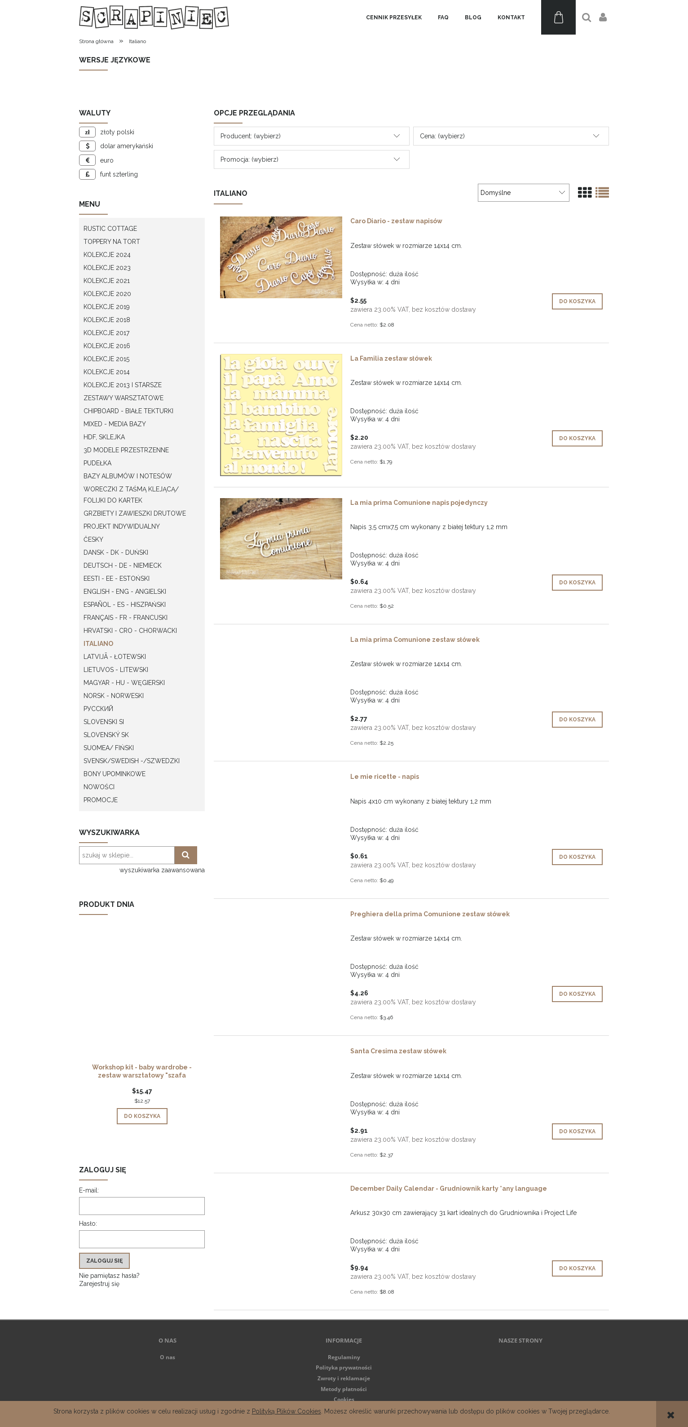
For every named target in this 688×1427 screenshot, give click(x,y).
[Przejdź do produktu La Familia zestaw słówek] (281, 415)
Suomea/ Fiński (109, 747)
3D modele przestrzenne (126, 450)
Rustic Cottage (110, 228)
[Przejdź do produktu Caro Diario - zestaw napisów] (281, 257)
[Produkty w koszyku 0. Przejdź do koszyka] (558, 17)
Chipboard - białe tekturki (128, 411)
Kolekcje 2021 (107, 280)
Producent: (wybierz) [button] (251, 136)
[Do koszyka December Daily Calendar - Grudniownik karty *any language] (577, 1268)
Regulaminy (344, 1357)
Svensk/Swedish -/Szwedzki (132, 760)
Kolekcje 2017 (106, 332)
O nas (167, 1357)
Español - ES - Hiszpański (125, 604)
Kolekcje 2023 (107, 267)
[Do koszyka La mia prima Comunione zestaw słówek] (577, 719)
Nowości (99, 787)
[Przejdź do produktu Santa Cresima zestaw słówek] (281, 1053)
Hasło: (88, 1223)
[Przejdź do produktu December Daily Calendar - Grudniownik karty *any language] (281, 1190)
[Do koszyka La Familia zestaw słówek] (577, 438)
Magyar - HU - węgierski (124, 682)
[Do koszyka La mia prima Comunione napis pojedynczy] (577, 582)
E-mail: (89, 1190)
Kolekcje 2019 (107, 306)
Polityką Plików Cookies (286, 1411)
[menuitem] (394, 17)
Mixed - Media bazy (115, 424)
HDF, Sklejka (104, 437)
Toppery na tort (112, 241)
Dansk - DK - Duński (116, 552)
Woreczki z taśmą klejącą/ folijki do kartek (131, 495)
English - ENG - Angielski (125, 591)
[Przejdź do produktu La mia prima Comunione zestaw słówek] (281, 642)
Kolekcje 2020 (107, 293)
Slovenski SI (104, 721)
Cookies (344, 1399)
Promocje (101, 800)
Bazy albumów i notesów (128, 476)
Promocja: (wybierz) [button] (249, 159)
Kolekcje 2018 (107, 319)
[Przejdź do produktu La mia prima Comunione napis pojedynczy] (281, 538)
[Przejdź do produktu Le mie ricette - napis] (281, 779)
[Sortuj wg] (523, 193)
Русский (98, 708)
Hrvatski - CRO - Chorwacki (130, 630)
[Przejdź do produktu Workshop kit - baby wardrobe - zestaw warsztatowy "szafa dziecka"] (141, 1004)
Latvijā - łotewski (115, 656)
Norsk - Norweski (114, 695)
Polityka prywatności (344, 1367)
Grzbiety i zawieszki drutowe (135, 513)
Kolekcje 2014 (107, 372)
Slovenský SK (106, 734)
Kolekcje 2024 (107, 254)
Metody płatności (344, 1389)
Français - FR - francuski (126, 617)
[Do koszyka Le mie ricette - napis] (577, 857)
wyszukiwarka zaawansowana (162, 870)
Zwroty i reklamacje (344, 1378)
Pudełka (97, 463)
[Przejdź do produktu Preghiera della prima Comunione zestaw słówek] (281, 916)
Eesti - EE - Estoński (117, 578)
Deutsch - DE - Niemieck (123, 565)
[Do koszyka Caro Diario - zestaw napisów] (577, 301)
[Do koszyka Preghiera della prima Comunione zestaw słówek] (577, 994)
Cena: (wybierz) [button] (442, 136)
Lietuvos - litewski (116, 669)
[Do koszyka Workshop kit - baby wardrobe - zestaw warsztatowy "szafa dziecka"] (142, 1116)
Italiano (98, 643)
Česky (93, 539)
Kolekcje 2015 (106, 358)
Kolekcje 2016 (107, 345)
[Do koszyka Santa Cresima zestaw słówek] (577, 1131)
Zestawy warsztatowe (123, 398)
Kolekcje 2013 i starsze (123, 385)
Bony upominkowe (115, 774)
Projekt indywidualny (122, 526)
